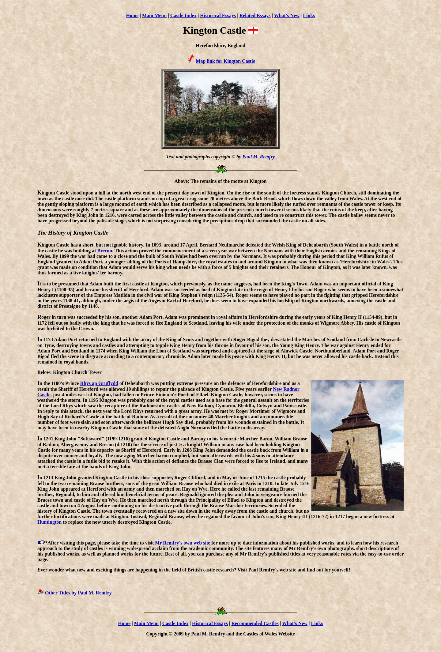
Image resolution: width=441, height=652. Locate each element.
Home (132, 15)
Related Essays (255, 15)
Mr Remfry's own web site (182, 542)
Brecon (104, 250)
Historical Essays (218, 15)
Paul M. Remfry (258, 156)
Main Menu (154, 15)
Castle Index (183, 15)
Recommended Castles (254, 623)
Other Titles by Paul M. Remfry (78, 592)
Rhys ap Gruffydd (99, 383)
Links (309, 15)
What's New (287, 15)
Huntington (49, 522)
